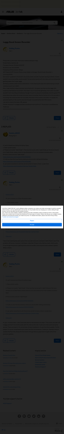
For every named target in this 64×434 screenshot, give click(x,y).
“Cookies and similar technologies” (10, 217)
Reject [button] (32, 220)
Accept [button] (32, 224)
